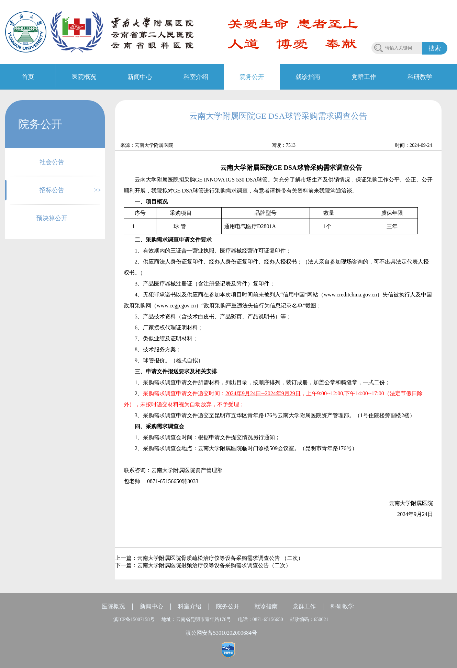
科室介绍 (189, 606)
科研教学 (342, 606)
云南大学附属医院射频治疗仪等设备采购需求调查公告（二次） (214, 565)
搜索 (434, 48)
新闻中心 (151, 606)
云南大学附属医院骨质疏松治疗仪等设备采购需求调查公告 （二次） (220, 558)
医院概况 (113, 606)
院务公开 (227, 606)
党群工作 (304, 606)
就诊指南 (266, 606)
